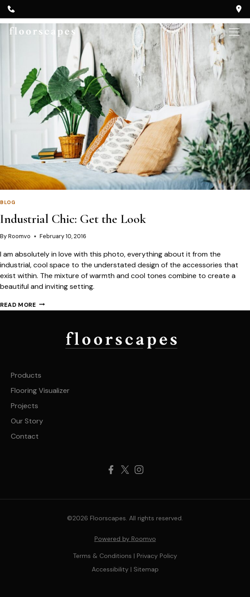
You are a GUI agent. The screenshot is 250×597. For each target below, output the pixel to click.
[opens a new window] (238, 8)
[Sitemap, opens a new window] (146, 569)
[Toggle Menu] (234, 32)
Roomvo (19, 236)
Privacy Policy (157, 556)
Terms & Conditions (102, 556)
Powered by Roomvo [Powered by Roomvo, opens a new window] (125, 539)
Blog (7, 202)
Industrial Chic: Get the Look (73, 219)
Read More (22, 305)
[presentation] (125, 106)
